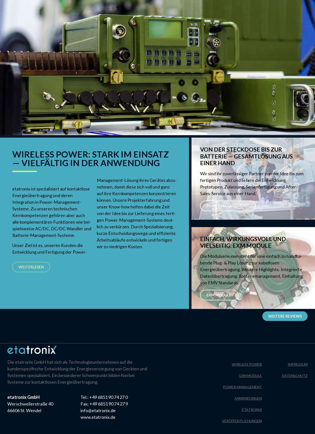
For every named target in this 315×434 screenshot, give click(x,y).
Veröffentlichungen (242, 421)
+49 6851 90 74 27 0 (108, 397)
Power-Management (242, 387)
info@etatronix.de (98, 410)
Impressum (270, 6)
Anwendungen (248, 398)
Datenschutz (300, 6)
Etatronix (252, 409)
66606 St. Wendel (24, 410)
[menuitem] (37, 9)
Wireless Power (247, 364)
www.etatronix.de (97, 417)
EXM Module (219, 295)
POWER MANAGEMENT (227, 205)
